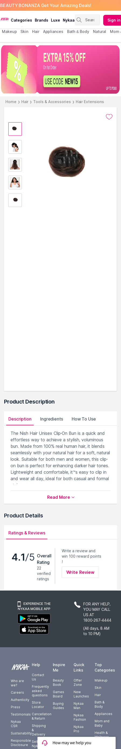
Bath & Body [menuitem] (78, 31)
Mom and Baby (102, 723)
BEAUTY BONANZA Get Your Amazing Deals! (45, 5)
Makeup (101, 680)
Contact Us (38, 677)
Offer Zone (78, 682)
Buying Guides (58, 705)
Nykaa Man (79, 705)
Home (10, 101)
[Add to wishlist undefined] (109, 117)
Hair (25, 101)
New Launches (81, 694)
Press (15, 707)
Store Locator (38, 704)
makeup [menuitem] (9, 31)
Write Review (80, 572)
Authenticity (20, 700)
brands (41, 20)
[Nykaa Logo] (4, 18)
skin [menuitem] (24, 31)
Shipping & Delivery (39, 730)
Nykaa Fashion (80, 717)
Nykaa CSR (16, 724)
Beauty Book (58, 682)
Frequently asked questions (40, 690)
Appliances (103, 714)
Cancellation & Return (41, 716)
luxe (55, 20)
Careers (17, 692)
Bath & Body (99, 704)
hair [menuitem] (35, 31)
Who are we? (17, 683)
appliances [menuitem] (53, 31)
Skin (98, 688)
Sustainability (21, 733)
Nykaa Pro (79, 729)
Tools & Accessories (52, 101)
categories (21, 20)
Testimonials (21, 714)
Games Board (58, 694)
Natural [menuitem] (99, 31)
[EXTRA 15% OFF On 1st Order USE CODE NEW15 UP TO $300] (60, 69)
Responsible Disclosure (21, 742)
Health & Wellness (102, 735)
